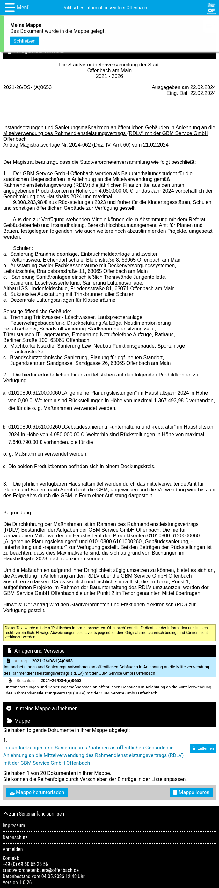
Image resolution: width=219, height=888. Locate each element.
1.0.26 (25, 882)
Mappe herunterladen (37, 792)
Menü (23, 7)
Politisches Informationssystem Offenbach (104, 7)
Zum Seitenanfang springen (33, 814)
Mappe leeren (191, 792)
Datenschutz (15, 837)
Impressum (14, 826)
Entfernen (203, 748)
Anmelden (13, 849)
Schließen (24, 40)
